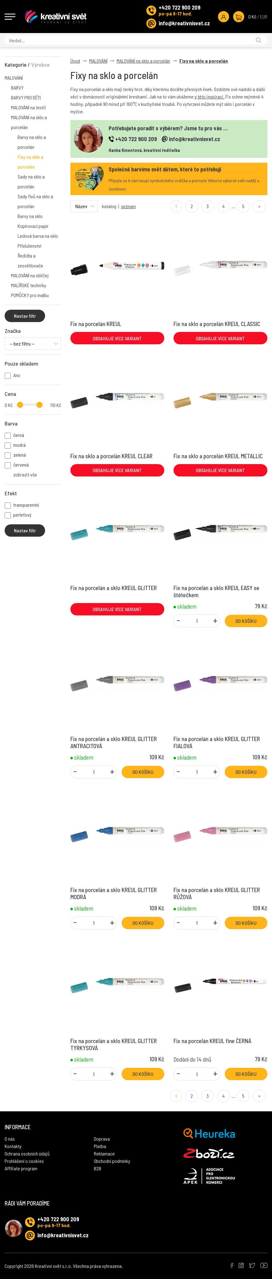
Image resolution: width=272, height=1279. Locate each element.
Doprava (102, 1139)
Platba (100, 1146)
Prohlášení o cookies (24, 1161)
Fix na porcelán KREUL (95, 323)
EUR (263, 16)
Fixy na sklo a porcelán (30, 162)
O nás (10, 1139)
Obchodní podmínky (112, 1161)
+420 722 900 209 (179, 7)
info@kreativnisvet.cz (184, 23)
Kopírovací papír (33, 226)
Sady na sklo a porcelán (31, 181)
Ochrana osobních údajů (27, 1153)
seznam (128, 206)
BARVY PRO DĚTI (26, 97)
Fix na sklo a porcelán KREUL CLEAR (111, 455)
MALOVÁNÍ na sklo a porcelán (29, 122)
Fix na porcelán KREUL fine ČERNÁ (212, 1040)
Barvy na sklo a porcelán (32, 142)
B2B (97, 1168)
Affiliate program (21, 1168)
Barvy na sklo (30, 216)
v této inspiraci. (209, 96)
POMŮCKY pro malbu (30, 295)
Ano (16, 375)
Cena (10, 393)
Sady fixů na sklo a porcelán (35, 201)
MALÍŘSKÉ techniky (28, 285)
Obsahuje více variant (117, 338)
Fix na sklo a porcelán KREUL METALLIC (218, 455)
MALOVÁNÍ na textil (28, 107)
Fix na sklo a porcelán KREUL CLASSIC (217, 323)
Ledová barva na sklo (38, 236)
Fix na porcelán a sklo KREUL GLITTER (113, 587)
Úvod (75, 61)
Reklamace (104, 1153)
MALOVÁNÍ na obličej (30, 275)
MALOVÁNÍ (14, 78)
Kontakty (13, 1146)
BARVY (17, 87)
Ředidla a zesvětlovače (30, 260)
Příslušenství (29, 246)
